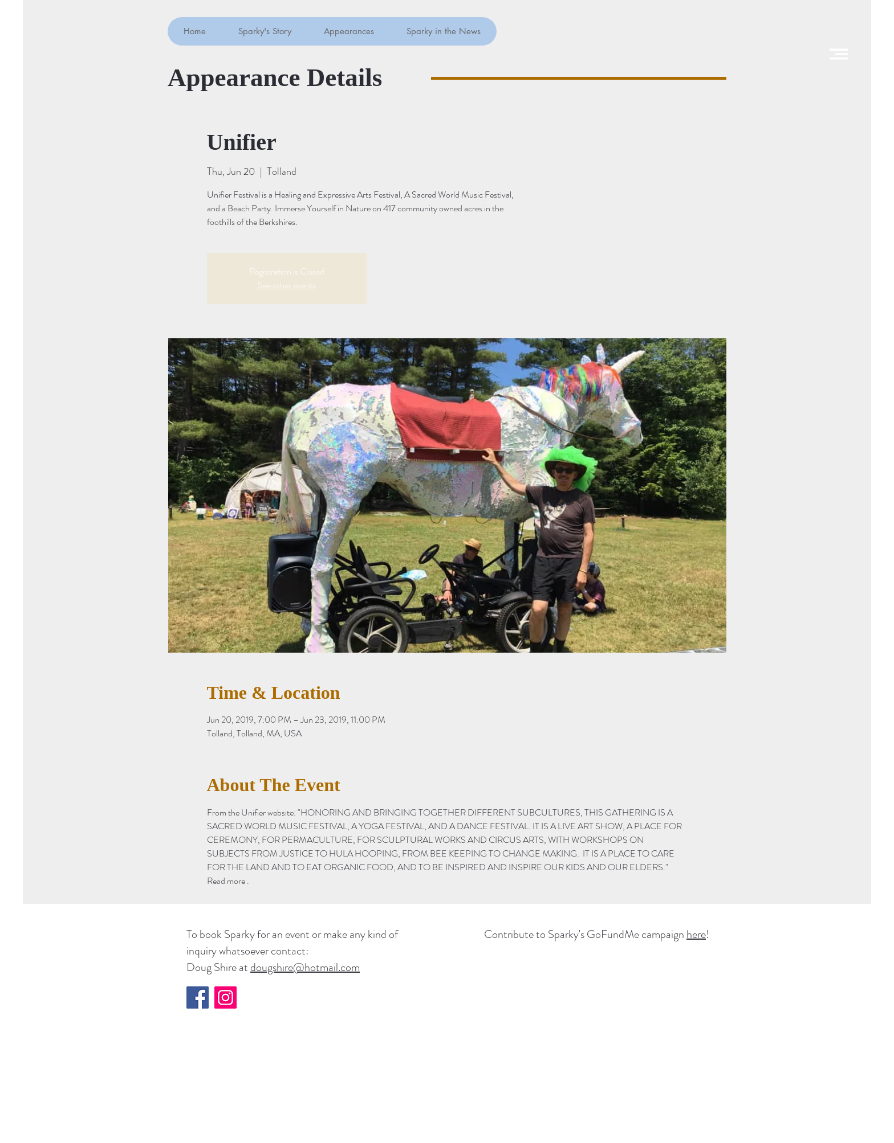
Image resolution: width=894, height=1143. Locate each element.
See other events (287, 285)
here (696, 934)
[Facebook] (197, 997)
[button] (839, 54)
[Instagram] (225, 997)
